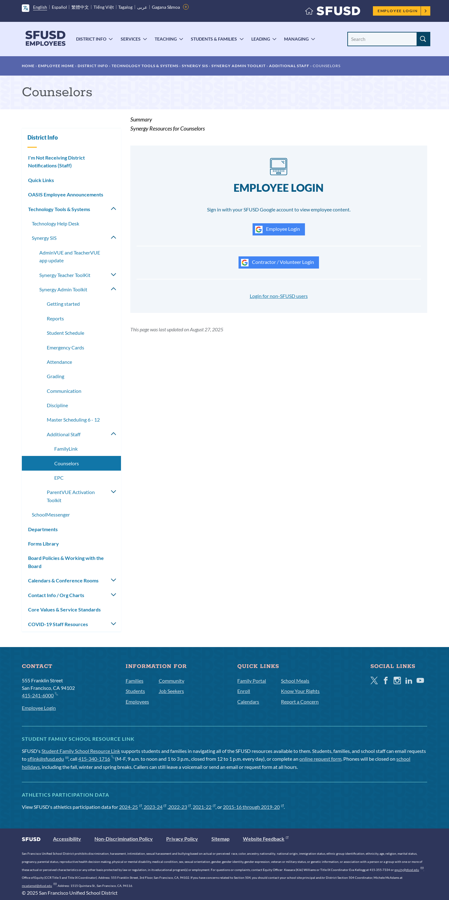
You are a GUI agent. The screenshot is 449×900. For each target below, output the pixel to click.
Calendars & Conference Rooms (63, 580)
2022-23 (179, 807)
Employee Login (402, 10)
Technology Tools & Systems (145, 65)
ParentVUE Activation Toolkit (71, 496)
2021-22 (204, 807)
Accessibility (67, 839)
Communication (64, 391)
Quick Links (41, 180)
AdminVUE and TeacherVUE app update (69, 257)
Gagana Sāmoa (166, 7)
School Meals (295, 681)
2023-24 (155, 807)
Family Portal (251, 681)
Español (59, 7)
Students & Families (214, 39)
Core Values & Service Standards (64, 609)
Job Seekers (171, 691)
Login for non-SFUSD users (279, 296)
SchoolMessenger (51, 514)
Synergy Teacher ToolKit (64, 275)
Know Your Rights (300, 691)
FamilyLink (66, 449)
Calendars (248, 702)
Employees (137, 702)
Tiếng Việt (104, 7)
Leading (260, 39)
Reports (55, 318)
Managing (296, 39)
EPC (59, 478)
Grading (55, 376)
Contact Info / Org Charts (56, 595)
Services (131, 39)
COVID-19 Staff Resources (58, 624)
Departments (43, 529)
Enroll (243, 691)
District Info (91, 39)
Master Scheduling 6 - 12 (73, 420)
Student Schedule (65, 333)
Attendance (59, 362)
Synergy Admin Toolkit (238, 65)
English (40, 7)
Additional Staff (289, 65)
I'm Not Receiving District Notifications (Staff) (56, 162)
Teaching (166, 39)
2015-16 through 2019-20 (253, 807)
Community (171, 681)
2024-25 (130, 807)
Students (135, 691)
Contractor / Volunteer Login (277, 262)
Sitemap (220, 839)
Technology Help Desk (55, 223)
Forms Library (43, 543)
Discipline (57, 405)
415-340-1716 (96, 759)
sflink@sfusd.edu (47, 759)
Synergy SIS (195, 65)
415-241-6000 (40, 695)
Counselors (66, 463)
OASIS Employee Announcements (65, 194)
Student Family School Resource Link (80, 751)
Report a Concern (300, 702)
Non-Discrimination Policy (123, 839)
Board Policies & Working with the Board (66, 562)
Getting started (63, 304)
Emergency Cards (65, 347)
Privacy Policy (182, 839)
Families (134, 681)
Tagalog (125, 7)
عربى (142, 7)
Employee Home (56, 65)
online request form (320, 759)
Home (28, 65)
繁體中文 (80, 7)
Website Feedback (265, 839)
